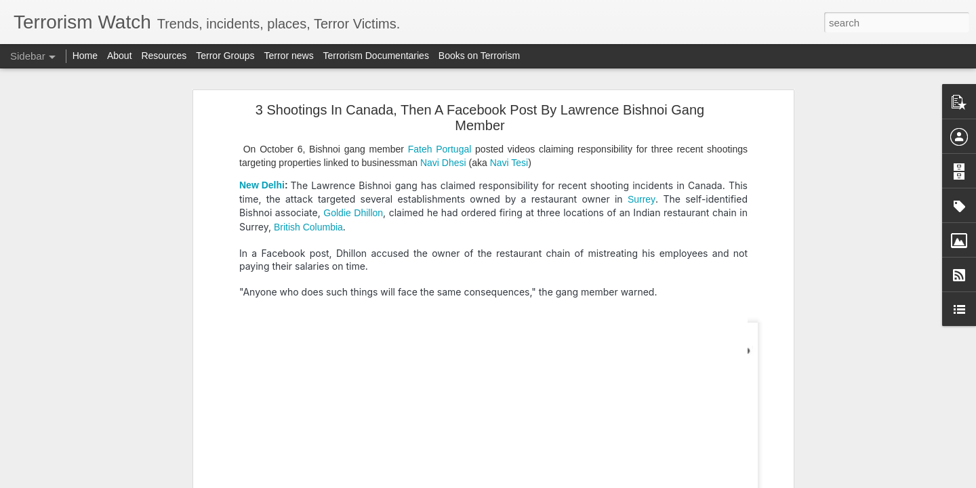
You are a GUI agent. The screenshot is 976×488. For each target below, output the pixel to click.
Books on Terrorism (479, 55)
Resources (163, 55)
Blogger (530, 480)
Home (85, 55)
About (119, 55)
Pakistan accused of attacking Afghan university (119, 296)
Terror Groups (225, 55)
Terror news (289, 55)
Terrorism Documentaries (376, 55)
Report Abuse (570, 480)
